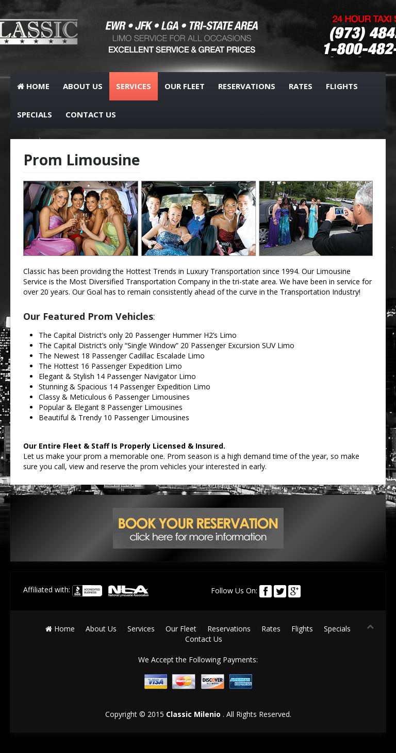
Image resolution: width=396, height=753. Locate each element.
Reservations (246, 86)
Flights (342, 86)
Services (133, 86)
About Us (83, 86)
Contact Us (90, 114)
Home (33, 86)
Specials (34, 114)
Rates (300, 86)
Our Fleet (184, 86)
